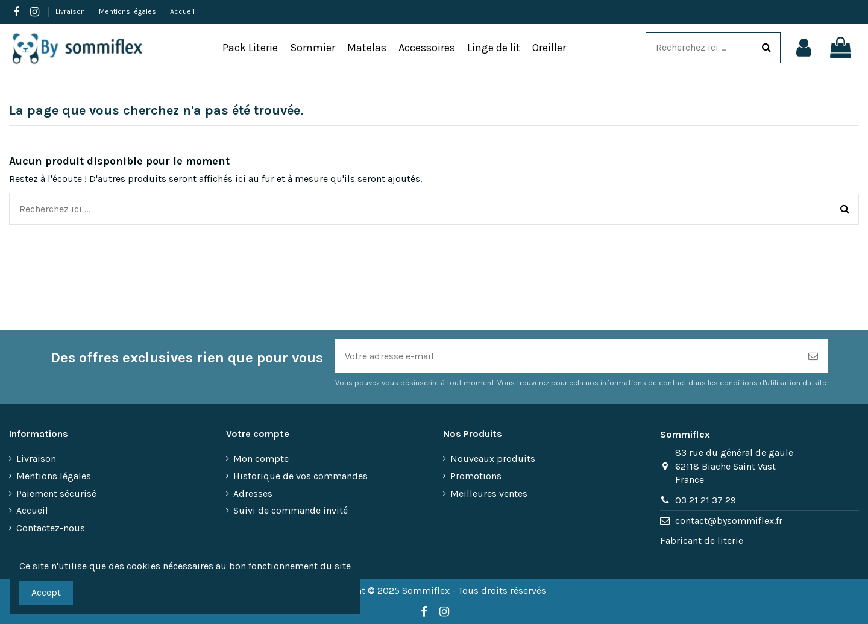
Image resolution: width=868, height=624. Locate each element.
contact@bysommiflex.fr (728, 520)
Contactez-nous (50, 528)
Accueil (182, 11)
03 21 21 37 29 (705, 500)
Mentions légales (128, 11)
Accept (46, 592)
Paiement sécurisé (56, 493)
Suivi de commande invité (290, 510)
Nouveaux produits (492, 458)
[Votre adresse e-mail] (567, 356)
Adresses (252, 493)
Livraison (71, 11)
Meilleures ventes (488, 493)
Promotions (476, 476)
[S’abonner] (813, 356)
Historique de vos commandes (300, 476)
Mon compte (261, 458)
